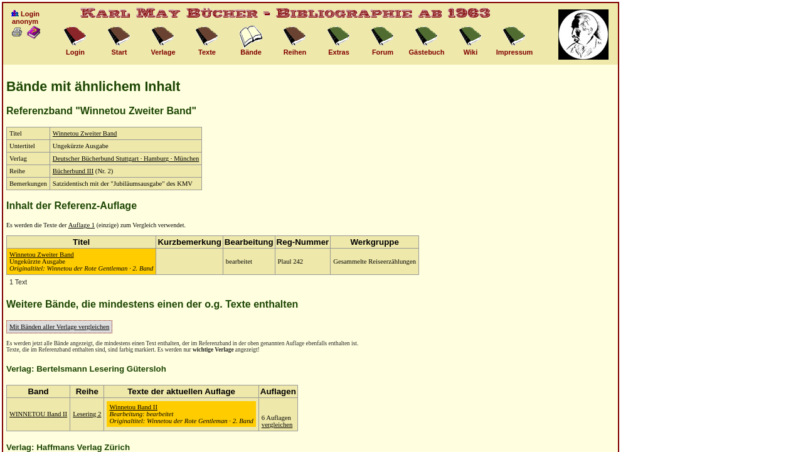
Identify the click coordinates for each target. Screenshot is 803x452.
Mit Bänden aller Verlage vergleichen (59, 326)
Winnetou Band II (133, 407)
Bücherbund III (73, 171)
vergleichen (277, 424)
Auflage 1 (81, 225)
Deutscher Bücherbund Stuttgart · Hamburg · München (126, 158)
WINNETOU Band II (38, 414)
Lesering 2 (87, 414)
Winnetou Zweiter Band (85, 133)
